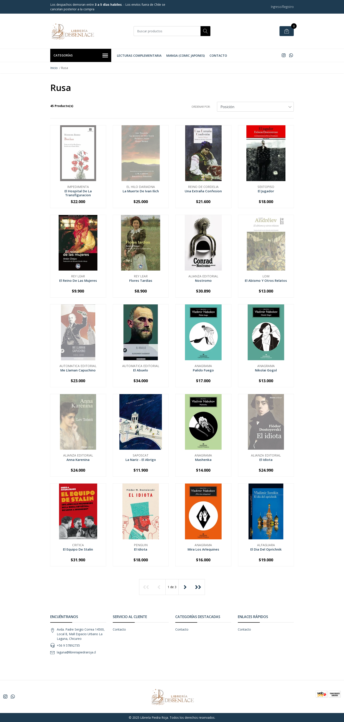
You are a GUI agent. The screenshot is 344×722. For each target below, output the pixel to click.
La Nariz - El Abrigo (140, 459)
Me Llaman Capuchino (78, 370)
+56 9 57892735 (68, 645)
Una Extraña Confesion (203, 191)
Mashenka (203, 459)
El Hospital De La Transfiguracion (78, 193)
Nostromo (203, 280)
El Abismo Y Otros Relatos (266, 280)
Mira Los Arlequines (203, 549)
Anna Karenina (78, 459)
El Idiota (265, 459)
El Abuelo (140, 370)
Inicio (54, 68)
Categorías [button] (81, 55)
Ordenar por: (201, 107)
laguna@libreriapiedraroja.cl (76, 652)
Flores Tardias (140, 280)
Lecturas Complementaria (139, 55)
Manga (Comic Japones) (185, 55)
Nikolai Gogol (266, 370)
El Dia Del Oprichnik (266, 549)
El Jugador (266, 191)
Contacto (218, 55)
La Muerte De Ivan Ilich (141, 191)
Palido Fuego (203, 370)
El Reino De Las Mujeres (78, 280)
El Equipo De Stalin (78, 549)
